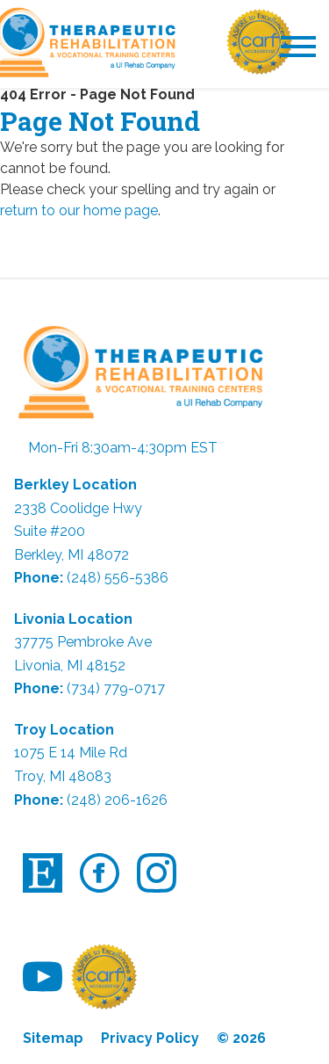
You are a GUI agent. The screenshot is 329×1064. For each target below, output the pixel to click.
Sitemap (53, 1038)
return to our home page (79, 210)
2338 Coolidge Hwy (78, 508)
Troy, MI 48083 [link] (62, 776)
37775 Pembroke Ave (83, 641)
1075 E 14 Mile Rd (70, 752)
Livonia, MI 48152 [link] (69, 665)
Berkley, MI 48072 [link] (71, 554)
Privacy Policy (150, 1038)
